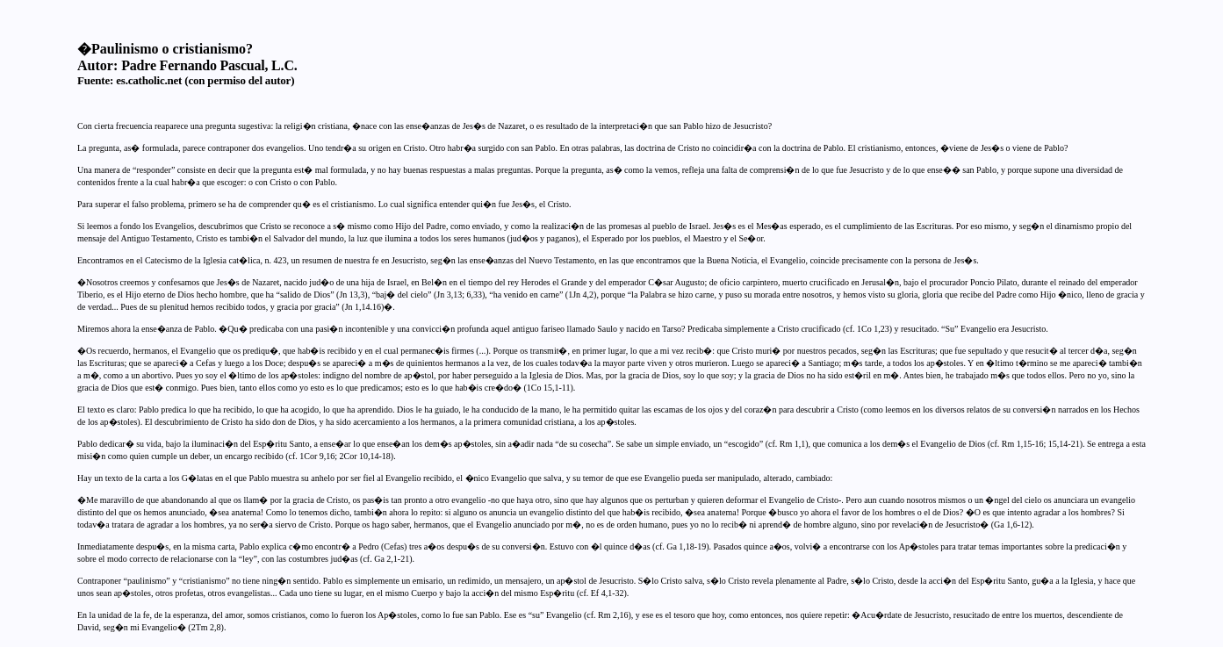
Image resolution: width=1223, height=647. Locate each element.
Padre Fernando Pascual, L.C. (209, 65)
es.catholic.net (149, 80)
